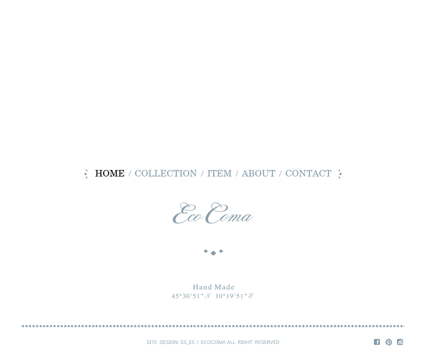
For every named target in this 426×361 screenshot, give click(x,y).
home (110, 173)
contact (308, 173)
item (219, 173)
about (258, 173)
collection (166, 173)
